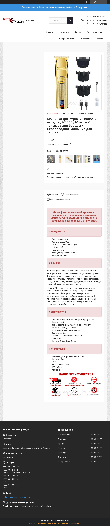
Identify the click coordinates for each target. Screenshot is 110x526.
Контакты (85, 38)
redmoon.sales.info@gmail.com (16, 497)
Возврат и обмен (66, 38)
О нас (77, 32)
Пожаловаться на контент (46, 523)
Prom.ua (67, 521)
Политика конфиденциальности (70, 523)
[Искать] (70, 20)
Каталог (64, 32)
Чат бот (101, 38)
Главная (49, 32)
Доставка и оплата (95, 32)
